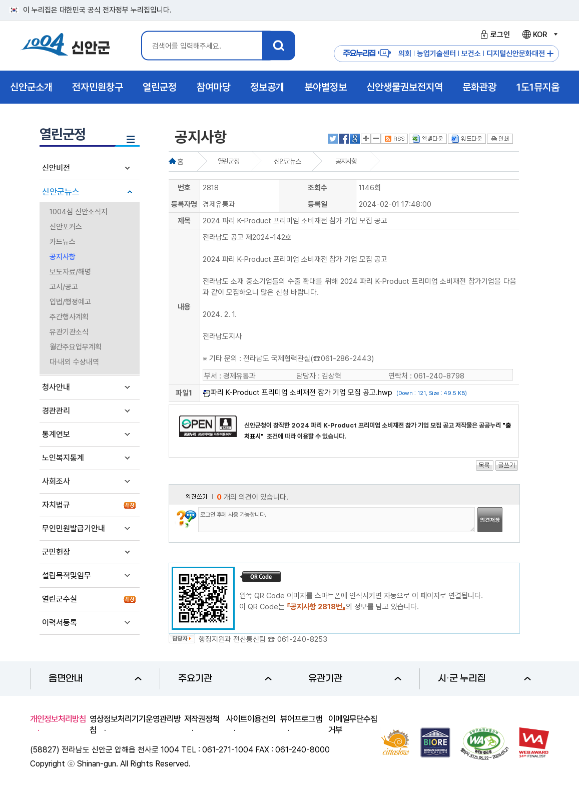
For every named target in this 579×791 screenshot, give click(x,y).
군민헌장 (56, 552)
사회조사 (56, 481)
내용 (184, 306)
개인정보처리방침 (58, 719)
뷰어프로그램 (301, 719)
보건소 (471, 53)
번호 (184, 187)
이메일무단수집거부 (352, 724)
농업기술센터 (436, 53)
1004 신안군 (65, 46)
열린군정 (228, 161)
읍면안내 (95, 678)
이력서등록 (59, 622)
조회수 (317, 187)
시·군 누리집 (484, 678)
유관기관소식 (69, 331)
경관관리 (56, 411)
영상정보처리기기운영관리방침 (135, 724)
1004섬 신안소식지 (79, 211)
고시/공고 (64, 286)
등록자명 (184, 204)
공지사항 (63, 256)
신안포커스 (66, 226)
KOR (539, 34)
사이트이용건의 (250, 719)
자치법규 (56, 505)
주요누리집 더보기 (550, 54)
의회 (404, 53)
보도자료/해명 (70, 271)
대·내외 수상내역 (74, 361)
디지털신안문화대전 (515, 53)
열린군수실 (59, 599)
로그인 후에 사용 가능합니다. (336, 519)
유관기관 (354, 678)
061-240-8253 (302, 639)
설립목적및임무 (66, 575)
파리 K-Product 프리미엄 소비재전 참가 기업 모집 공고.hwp (301, 392)
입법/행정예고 (70, 301)
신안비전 (56, 168)
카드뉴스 (63, 241)
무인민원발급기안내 (73, 528)
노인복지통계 (63, 458)
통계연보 (56, 434)
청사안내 (56, 387)
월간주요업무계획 (76, 346)
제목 (184, 220)
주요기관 (224, 678)
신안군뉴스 (61, 192)
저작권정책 (201, 719)
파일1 (184, 393)
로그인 (493, 34)
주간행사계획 (69, 316)
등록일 (317, 204)
